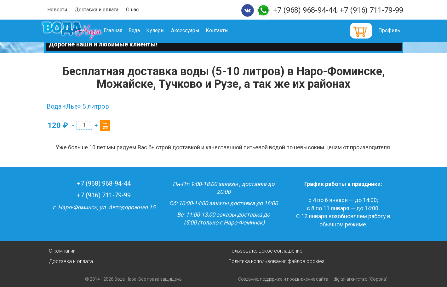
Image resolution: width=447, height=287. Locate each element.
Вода (143, 30)
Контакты (226, 30)
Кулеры (164, 30)
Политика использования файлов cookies (276, 261)
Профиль (389, 30)
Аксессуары (194, 30)
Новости (57, 10)
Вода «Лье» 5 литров (78, 106)
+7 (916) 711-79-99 (371, 10)
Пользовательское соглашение (265, 251)
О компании (62, 251)
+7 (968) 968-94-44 (304, 10)
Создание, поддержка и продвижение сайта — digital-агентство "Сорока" (312, 279)
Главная (121, 30)
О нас (132, 10)
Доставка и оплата (96, 10)
